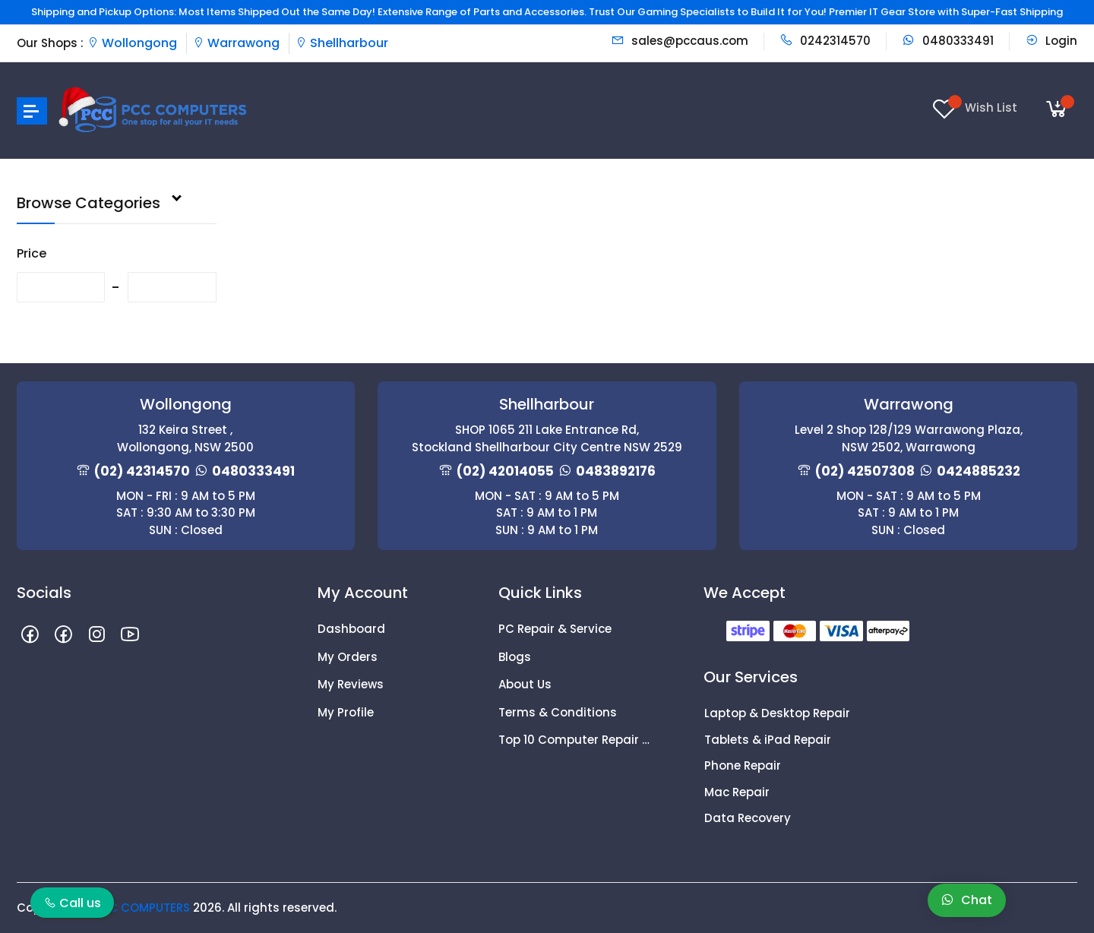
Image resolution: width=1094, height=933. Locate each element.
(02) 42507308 (865, 471)
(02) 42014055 (505, 471)
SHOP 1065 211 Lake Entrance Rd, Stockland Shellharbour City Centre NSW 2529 (547, 438)
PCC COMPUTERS (141, 908)
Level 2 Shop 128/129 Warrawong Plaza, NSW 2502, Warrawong (909, 438)
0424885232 (978, 471)
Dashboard (351, 629)
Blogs (514, 657)
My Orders (348, 657)
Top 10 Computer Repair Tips (577, 740)
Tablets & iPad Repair (767, 740)
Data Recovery (747, 818)
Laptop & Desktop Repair (777, 713)
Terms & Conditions (557, 712)
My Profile (346, 712)
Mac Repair (737, 792)
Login (1051, 41)
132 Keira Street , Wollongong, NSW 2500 (185, 438)
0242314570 (825, 41)
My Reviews (351, 684)
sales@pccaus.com (679, 41)
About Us (525, 684)
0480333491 (948, 41)
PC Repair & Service (555, 629)
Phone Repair (742, 765)
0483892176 (616, 471)
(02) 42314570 (142, 471)
